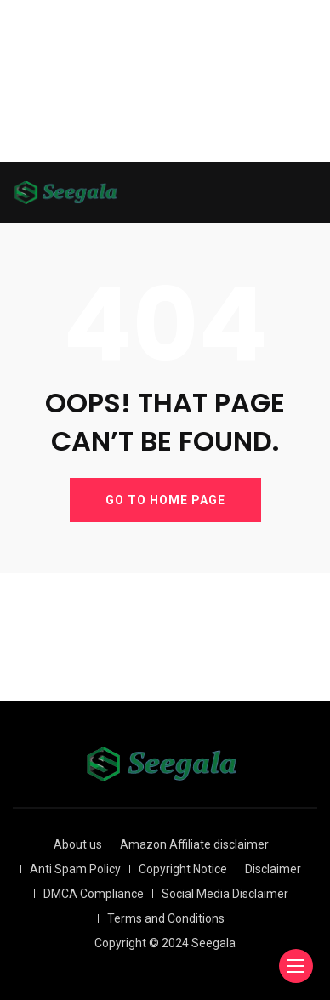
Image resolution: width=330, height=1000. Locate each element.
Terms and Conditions (166, 918)
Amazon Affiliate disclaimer (194, 844)
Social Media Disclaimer (225, 894)
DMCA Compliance (93, 894)
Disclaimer (273, 869)
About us (78, 844)
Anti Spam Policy (75, 869)
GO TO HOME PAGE (165, 500)
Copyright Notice (183, 869)
